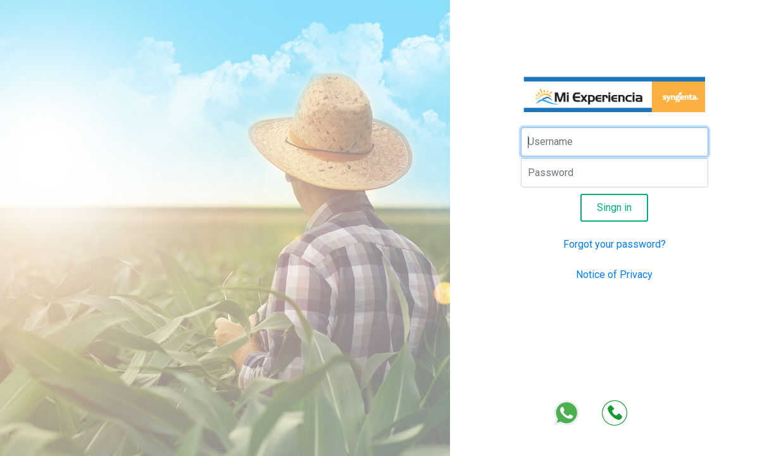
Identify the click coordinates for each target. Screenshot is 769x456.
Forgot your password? (614, 244)
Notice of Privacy (614, 275)
